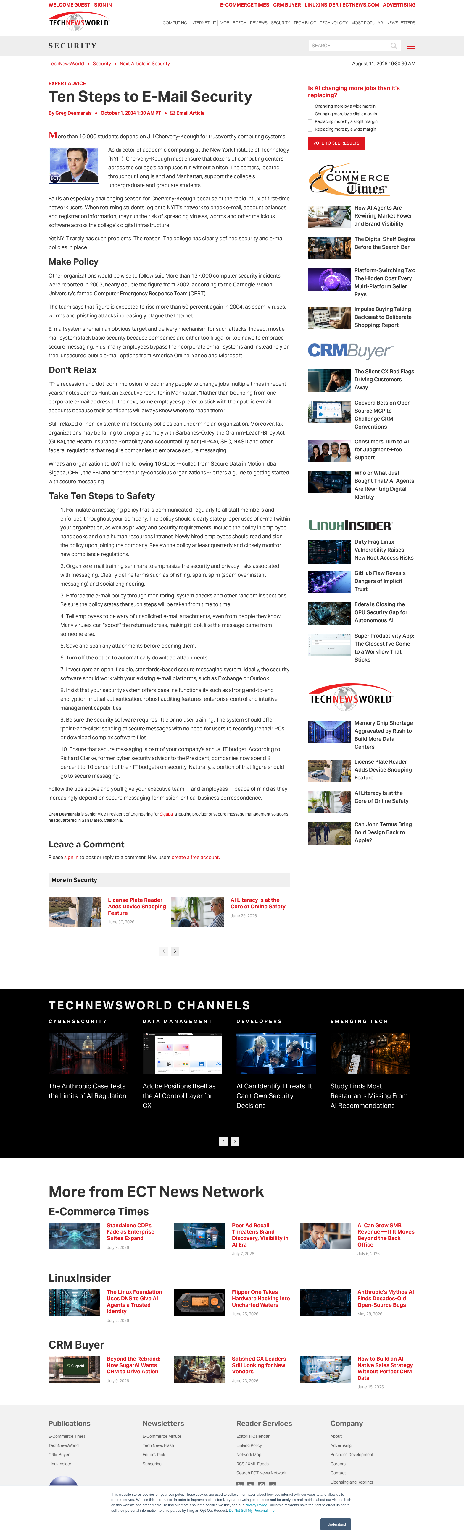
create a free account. (196, 857)
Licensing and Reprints (352, 1482)
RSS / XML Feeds (252, 1463)
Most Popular (367, 24)
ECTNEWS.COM (360, 5)
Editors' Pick (154, 1454)
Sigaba (166, 814)
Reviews (259, 24)
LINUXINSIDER (322, 5)
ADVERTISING (399, 5)
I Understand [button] (336, 1524)
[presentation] (164, 951)
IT (214, 24)
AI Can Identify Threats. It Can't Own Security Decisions (274, 1096)
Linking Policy (249, 1445)
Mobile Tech (233, 24)
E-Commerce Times (67, 1436)
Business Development (352, 1454)
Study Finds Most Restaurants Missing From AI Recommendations (369, 1096)
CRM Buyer (59, 1454)
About (336, 1436)
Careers (338, 1463)
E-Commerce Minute (162, 1436)
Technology (334, 24)
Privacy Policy (256, 1505)
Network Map (248, 1454)
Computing (175, 24)
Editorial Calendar (253, 1436)
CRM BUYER (287, 5)
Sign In (103, 5)
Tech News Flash (158, 1445)
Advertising (341, 1445)
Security (280, 24)
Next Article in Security (145, 64)
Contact (338, 1473)
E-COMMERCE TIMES (244, 5)
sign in (71, 857)
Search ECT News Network (261, 1473)
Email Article (187, 113)
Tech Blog (305, 24)
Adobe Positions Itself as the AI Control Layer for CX (179, 1096)
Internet (200, 24)
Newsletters (400, 24)
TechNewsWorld (66, 64)
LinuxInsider (60, 1463)
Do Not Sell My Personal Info (252, 1510)
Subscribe (152, 1463)
